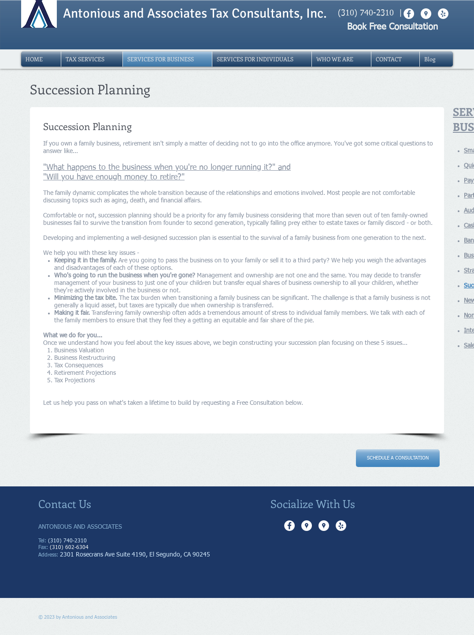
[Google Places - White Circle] (306, 525)
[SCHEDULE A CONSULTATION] (398, 458)
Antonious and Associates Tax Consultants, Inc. (195, 13)
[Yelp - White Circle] (341, 525)
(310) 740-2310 (366, 13)
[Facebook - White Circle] (289, 525)
